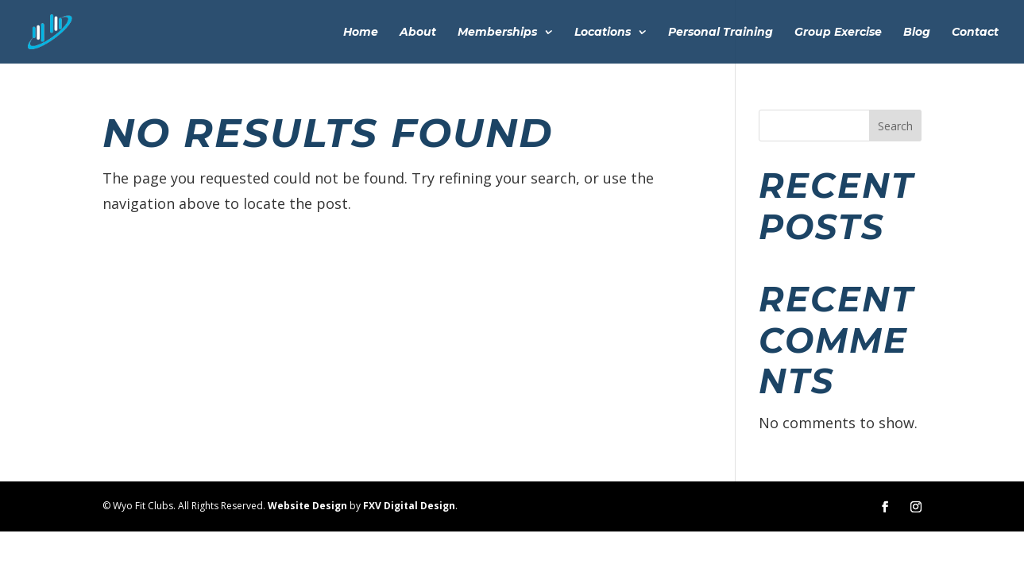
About (418, 32)
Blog (916, 32)
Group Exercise (838, 32)
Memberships (497, 32)
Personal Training (720, 32)
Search (895, 125)
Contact (975, 32)
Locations (602, 32)
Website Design (307, 505)
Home (360, 32)
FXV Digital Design (409, 505)
